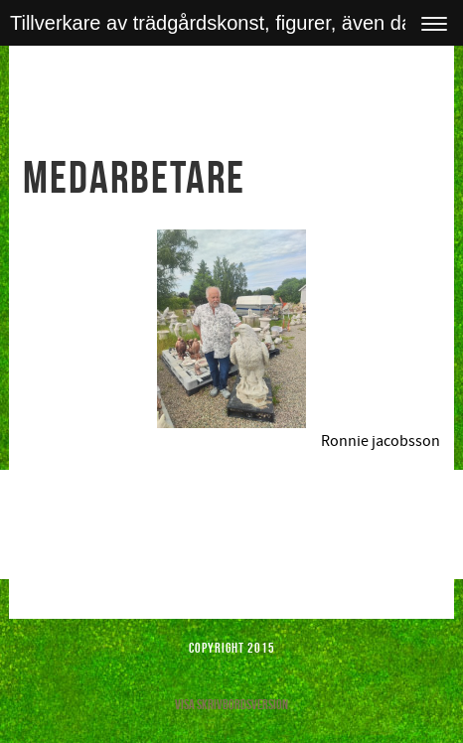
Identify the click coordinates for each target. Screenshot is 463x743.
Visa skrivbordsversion (231, 704)
